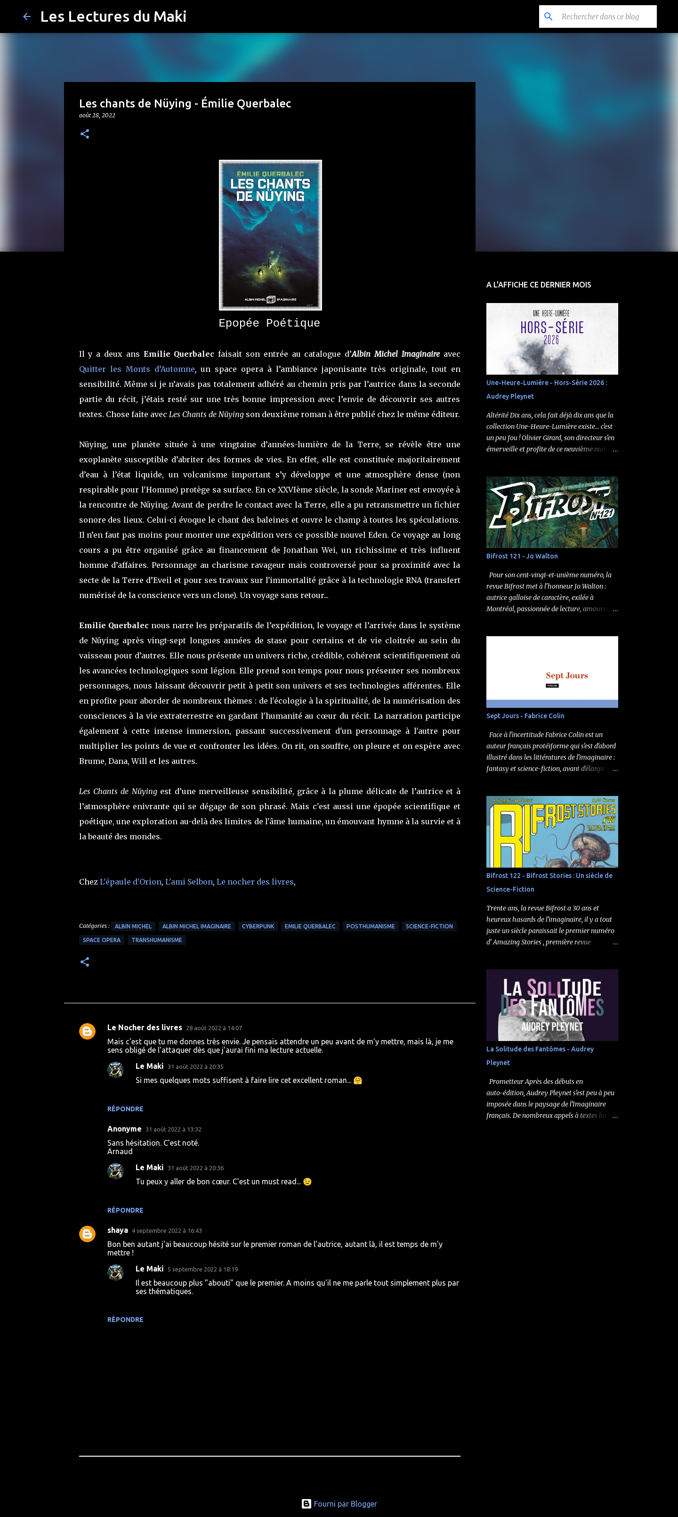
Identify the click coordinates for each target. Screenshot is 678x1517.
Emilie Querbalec (310, 926)
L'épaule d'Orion (130, 881)
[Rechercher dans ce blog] (607, 16)
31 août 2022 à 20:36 (196, 1167)
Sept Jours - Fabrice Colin (525, 716)
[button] (84, 134)
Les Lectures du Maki (113, 16)
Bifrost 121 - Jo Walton (522, 556)
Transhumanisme (156, 940)
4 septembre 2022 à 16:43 (167, 1230)
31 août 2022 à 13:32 (173, 1129)
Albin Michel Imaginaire (196, 926)
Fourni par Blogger (339, 1504)
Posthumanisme (371, 926)
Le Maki (150, 1066)
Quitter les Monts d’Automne (137, 369)
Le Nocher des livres (144, 1027)
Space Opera (102, 940)
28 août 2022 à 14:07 (214, 1028)
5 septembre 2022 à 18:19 (203, 1269)
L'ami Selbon (189, 881)
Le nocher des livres (255, 881)
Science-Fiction (429, 926)
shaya (117, 1230)
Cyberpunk (258, 926)
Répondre (125, 1109)
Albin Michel (133, 926)
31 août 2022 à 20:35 (196, 1066)
